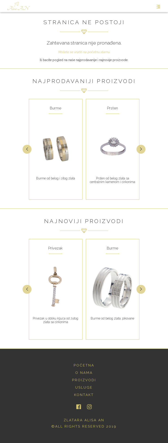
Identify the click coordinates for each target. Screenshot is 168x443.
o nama (84, 373)
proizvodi (84, 380)
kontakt (84, 395)
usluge (84, 387)
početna (84, 365)
